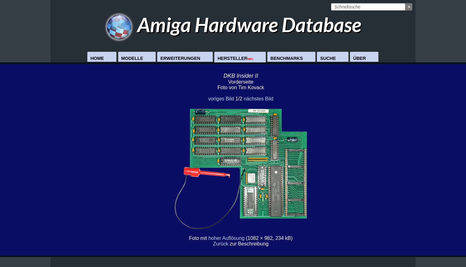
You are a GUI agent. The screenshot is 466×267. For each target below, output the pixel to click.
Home (97, 58)
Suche (328, 58)
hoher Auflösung (226, 238)
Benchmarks (286, 58)
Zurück (220, 243)
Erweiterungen (180, 58)
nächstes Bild (258, 98)
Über (359, 58)
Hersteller (235, 58)
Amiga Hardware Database (233, 24)
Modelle (132, 58)
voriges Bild (221, 98)
